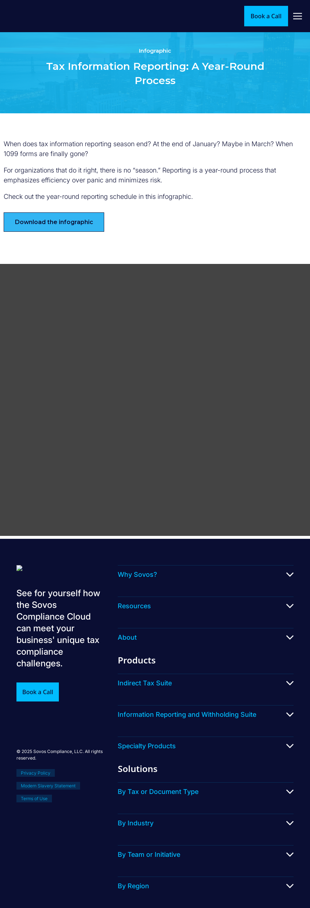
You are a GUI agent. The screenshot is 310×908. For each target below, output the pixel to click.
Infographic (155, 50)
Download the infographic (54, 222)
